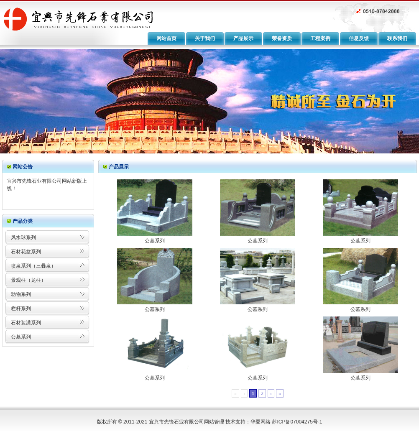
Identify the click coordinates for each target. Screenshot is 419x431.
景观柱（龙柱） (28, 280)
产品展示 (243, 38)
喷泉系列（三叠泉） (33, 266)
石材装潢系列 (26, 323)
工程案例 (320, 38)
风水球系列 (23, 237)
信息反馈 (359, 38)
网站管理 (214, 422)
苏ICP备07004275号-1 (297, 422)
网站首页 (166, 38)
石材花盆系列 (26, 252)
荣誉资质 (282, 38)
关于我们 (205, 38)
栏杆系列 (21, 308)
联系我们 (397, 38)
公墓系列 (21, 337)
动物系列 (21, 294)
